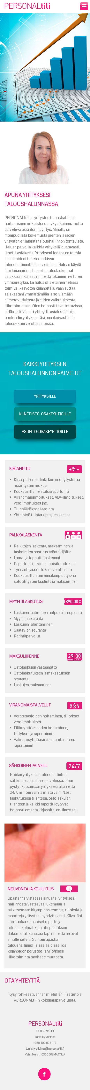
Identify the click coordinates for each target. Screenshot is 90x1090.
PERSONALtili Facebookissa (44, 1074)
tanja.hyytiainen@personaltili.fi (45, 1048)
